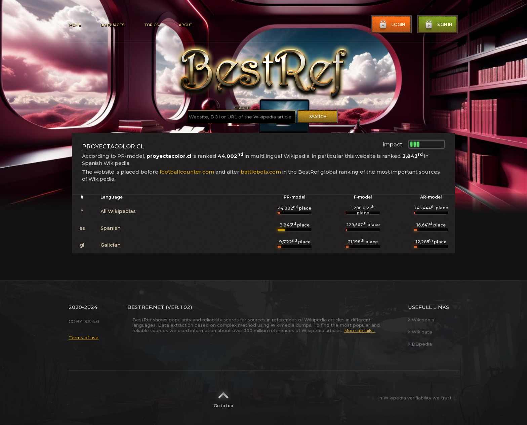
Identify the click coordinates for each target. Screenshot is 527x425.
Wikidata (420, 331)
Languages (112, 25)
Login (391, 24)
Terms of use (83, 337)
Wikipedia (421, 319)
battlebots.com (261, 172)
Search (317, 116)
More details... (359, 330)
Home (74, 25)
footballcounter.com (187, 172)
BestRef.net (145, 307)
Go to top (223, 397)
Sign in (438, 24)
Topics (152, 25)
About (185, 25)
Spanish (110, 228)
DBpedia (420, 344)
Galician (110, 245)
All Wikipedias (118, 211)
